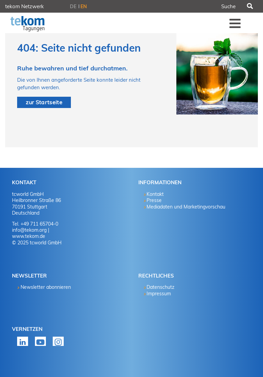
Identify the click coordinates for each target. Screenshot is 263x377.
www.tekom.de (28, 236)
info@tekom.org (29, 230)
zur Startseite (44, 102)
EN (83, 6)
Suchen (249, 6)
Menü (235, 23)
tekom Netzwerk (24, 6)
